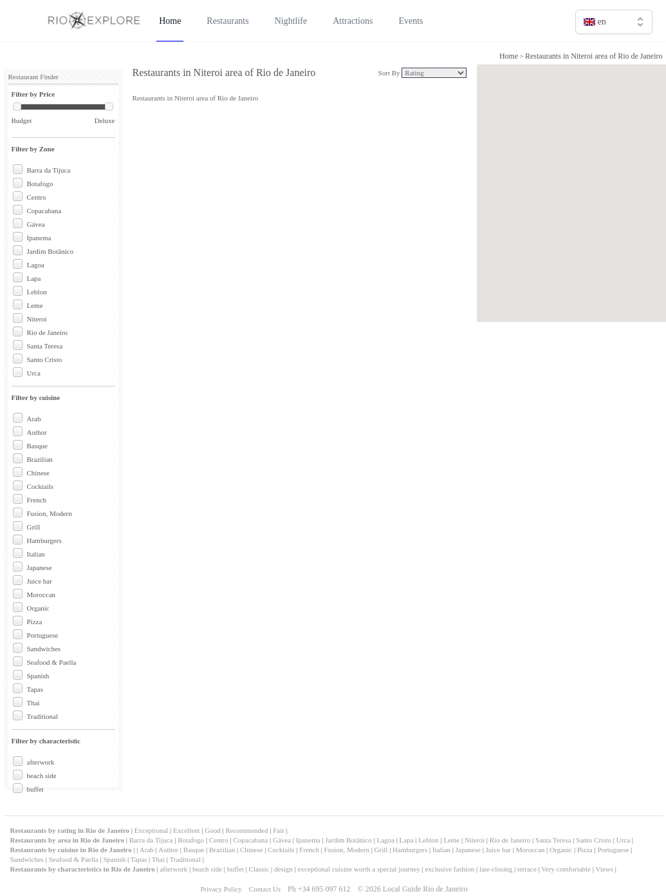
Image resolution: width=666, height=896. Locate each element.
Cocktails (40, 486)
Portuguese (43, 635)
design (283, 869)
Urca (34, 373)
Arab (34, 419)
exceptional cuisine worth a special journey (358, 869)
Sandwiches (44, 649)
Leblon (37, 292)
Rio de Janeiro (47, 332)
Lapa (34, 278)
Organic (38, 608)
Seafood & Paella (52, 662)
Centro (36, 197)
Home (508, 56)
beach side (42, 775)
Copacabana (44, 210)
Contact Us (265, 889)
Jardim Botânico (50, 251)
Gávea (36, 224)
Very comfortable (566, 869)
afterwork (41, 762)
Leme (35, 305)
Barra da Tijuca (49, 170)
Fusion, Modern (49, 513)
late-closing (495, 869)
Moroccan (41, 594)
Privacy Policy (220, 889)
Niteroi (37, 319)
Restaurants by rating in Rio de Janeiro (70, 830)
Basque (37, 446)
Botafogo (40, 183)
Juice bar (39, 581)
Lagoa (35, 265)
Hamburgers (44, 540)
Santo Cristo (44, 359)
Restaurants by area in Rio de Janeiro (67, 840)
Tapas (35, 689)
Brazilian (40, 459)
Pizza (34, 621)
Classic (259, 869)
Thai (33, 703)
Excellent (186, 830)
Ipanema (39, 238)
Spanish (38, 676)
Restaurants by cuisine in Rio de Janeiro (71, 849)
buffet (35, 789)
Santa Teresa (45, 346)
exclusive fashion (449, 869)
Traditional (43, 716)
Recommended (246, 830)
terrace (527, 869)
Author (37, 432)
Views (604, 869)
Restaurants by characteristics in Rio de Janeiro (82, 869)
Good (212, 830)
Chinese (38, 473)
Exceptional (151, 830)
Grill (34, 527)
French (37, 500)
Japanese (39, 567)
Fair (278, 830)
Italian (36, 554)
